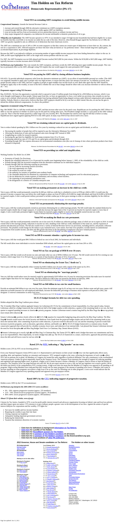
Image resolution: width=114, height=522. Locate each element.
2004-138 (68, 213)
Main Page (72, 487)
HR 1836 (59, 258)
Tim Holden (51, 456)
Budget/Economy (74, 447)
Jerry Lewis (51, 475)
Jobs (70, 475)
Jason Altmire (51, 454)
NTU (45, 344)
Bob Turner (23, 489)
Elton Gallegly (52, 472)
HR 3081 (59, 294)
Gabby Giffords (51, 465)
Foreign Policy (73, 462)
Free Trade (72, 464)
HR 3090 (48, 246)
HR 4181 (57, 213)
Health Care (72, 469)
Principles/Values (74, 477)
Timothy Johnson (52, 479)
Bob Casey (20, 452)
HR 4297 (60, 146)
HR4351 (54, 119)
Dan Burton (49, 481)
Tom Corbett (21, 449)
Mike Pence (22, 470)
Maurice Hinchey (53, 499)
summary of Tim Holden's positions (49, 434)
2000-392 (70, 280)
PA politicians (73, 490)
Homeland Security (75, 470)
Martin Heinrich (24, 486)
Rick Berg (22, 485)
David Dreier (51, 474)
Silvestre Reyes (52, 458)
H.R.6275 (59, 70)
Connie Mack (23, 478)
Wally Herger (51, 467)
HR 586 (58, 231)
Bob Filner (23, 466)
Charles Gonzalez (53, 506)
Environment (73, 459)
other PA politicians (56, 438)
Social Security (73, 479)
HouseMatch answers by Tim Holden (48, 432)
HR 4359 (61, 199)
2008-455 (71, 70)
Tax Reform (72, 480)
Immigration (72, 472)
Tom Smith (20, 455)
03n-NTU (58, 374)
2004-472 (74, 183)
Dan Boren (50, 502)
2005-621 (72, 146)
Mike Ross (50, 463)
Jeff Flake (22, 476)
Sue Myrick (50, 490)
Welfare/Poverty (74, 484)
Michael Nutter (21, 447)
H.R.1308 (62, 183)
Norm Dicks (51, 507)
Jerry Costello (51, 477)
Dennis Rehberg (24, 484)
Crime (71, 452)
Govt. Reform (73, 465)
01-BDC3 (63, 340)
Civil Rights (72, 449)
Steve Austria (51, 500)
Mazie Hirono (23, 480)
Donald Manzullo (52, 447)
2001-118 (70, 258)
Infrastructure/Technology (77, 474)
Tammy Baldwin (24, 490)
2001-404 (59, 246)
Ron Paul (22, 462)
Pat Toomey (20, 454)
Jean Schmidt (51, 451)
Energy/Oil (72, 457)
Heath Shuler (51, 491)
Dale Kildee (50, 488)
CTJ (46, 379)
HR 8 (59, 268)
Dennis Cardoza (52, 470)
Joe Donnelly (22, 481)
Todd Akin (22, 482)
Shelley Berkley (24, 488)
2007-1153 (66, 119)
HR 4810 (58, 280)
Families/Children (74, 460)
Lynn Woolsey (51, 468)
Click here (25, 430)
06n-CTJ (58, 423)
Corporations (73, 450)
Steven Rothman (51, 449)
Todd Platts (50, 504)
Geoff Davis (50, 483)
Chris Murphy (23, 477)
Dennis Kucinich (52, 452)
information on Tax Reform (65, 428)
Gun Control (73, 467)
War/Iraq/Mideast (74, 482)
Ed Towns (51, 497)
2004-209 (73, 199)
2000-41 (70, 294)
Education (72, 455)
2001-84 (70, 268)
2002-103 (70, 231)
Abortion (71, 445)
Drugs (71, 454)
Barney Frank (51, 486)
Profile (71, 489)
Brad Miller (51, 493)
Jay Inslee (23, 472)
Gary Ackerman (51, 495)
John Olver (50, 484)
